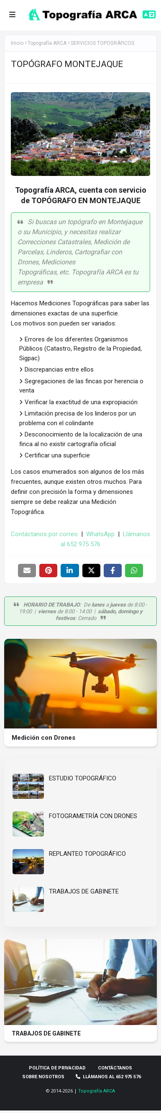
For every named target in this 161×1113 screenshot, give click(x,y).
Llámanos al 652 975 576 (108, 1075)
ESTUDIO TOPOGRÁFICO (82, 778)
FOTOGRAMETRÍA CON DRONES (93, 816)
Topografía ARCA (96, 1089)
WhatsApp (100, 534)
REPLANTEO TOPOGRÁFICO (87, 853)
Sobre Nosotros (43, 1075)
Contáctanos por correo (44, 534)
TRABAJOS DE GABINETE (84, 891)
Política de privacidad (57, 1066)
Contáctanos (115, 1066)
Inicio (17, 43)
